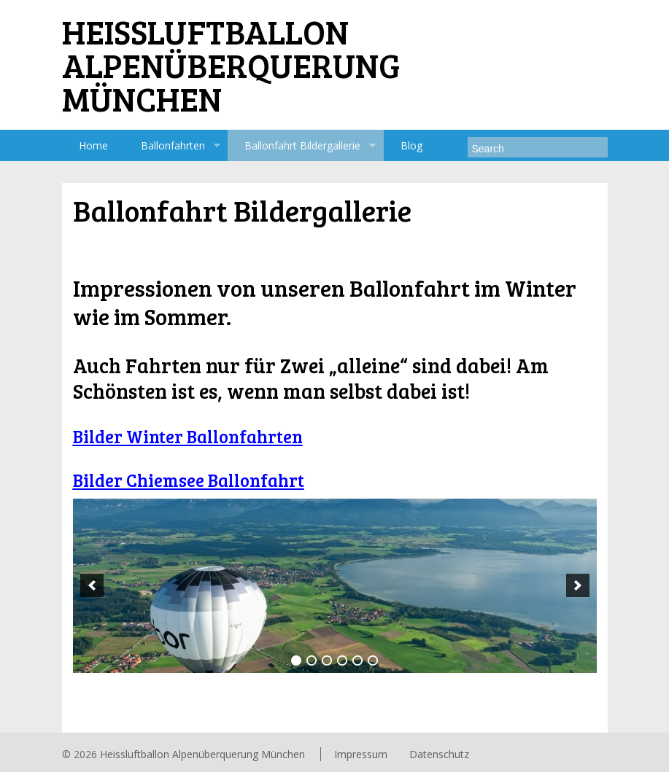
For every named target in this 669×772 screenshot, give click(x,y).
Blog (411, 145)
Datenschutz (439, 754)
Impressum (360, 754)
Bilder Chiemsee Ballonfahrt (188, 480)
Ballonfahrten (172, 146)
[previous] (92, 585)
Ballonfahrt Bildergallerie (302, 146)
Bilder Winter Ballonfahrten (188, 436)
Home (93, 145)
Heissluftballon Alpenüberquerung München (202, 754)
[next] (577, 585)
